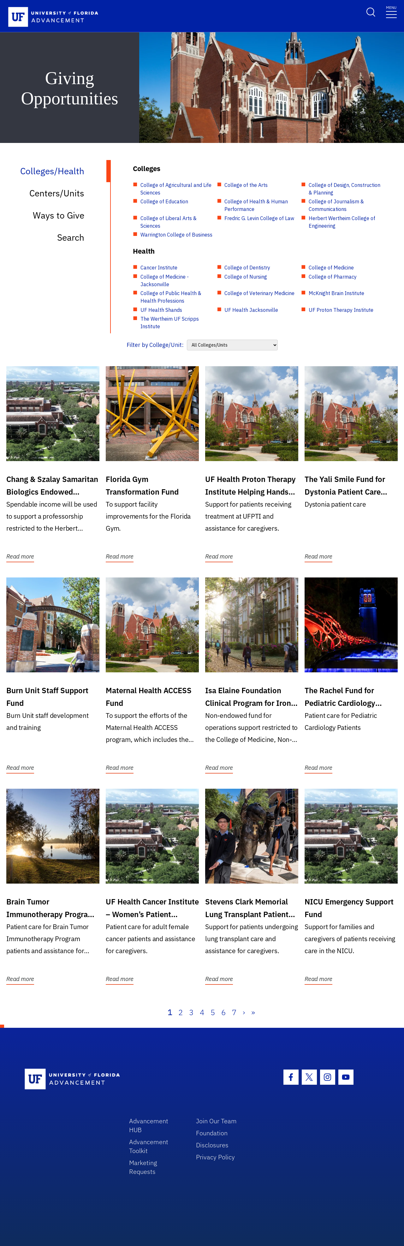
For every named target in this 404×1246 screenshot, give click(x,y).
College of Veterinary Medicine (259, 293)
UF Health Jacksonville (251, 310)
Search (70, 237)
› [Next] (244, 1012)
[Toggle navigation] (391, 11)
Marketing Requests (143, 1167)
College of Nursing (245, 277)
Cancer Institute (158, 267)
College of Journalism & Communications (336, 205)
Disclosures (212, 1145)
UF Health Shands (161, 310)
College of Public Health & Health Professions (170, 297)
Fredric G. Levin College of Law (259, 218)
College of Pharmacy (333, 277)
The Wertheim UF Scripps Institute (169, 323)
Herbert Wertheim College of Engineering (342, 222)
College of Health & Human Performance (256, 205)
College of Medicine (331, 267)
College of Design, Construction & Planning (344, 189)
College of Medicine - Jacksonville (164, 280)
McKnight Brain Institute (336, 293)
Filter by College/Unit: (155, 345)
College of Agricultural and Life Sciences (175, 189)
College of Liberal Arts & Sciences (168, 222)
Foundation (212, 1133)
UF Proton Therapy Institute (341, 310)
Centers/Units (56, 193)
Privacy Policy (215, 1157)
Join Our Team (216, 1121)
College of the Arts (246, 185)
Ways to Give (58, 215)
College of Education (164, 201)
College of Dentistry (247, 267)
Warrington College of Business (176, 234)
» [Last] (253, 1012)
